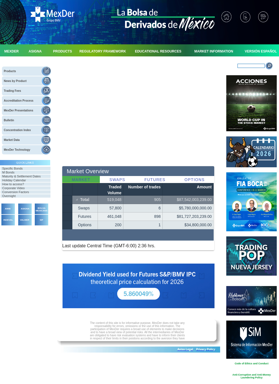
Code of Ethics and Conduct (252, 363)
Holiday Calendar (14, 180)
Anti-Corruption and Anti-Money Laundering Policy (251, 376)
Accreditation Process (18, 100)
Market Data (12, 139)
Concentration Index (17, 130)
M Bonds (8, 172)
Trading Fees (12, 90)
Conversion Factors (15, 192)
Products (10, 71)
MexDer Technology (17, 149)
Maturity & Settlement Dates (21, 176)
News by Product (15, 81)
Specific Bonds (12, 168)
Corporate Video (13, 188)
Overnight (9, 196)
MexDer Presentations (18, 110)
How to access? (13, 184)
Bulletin (9, 120)
